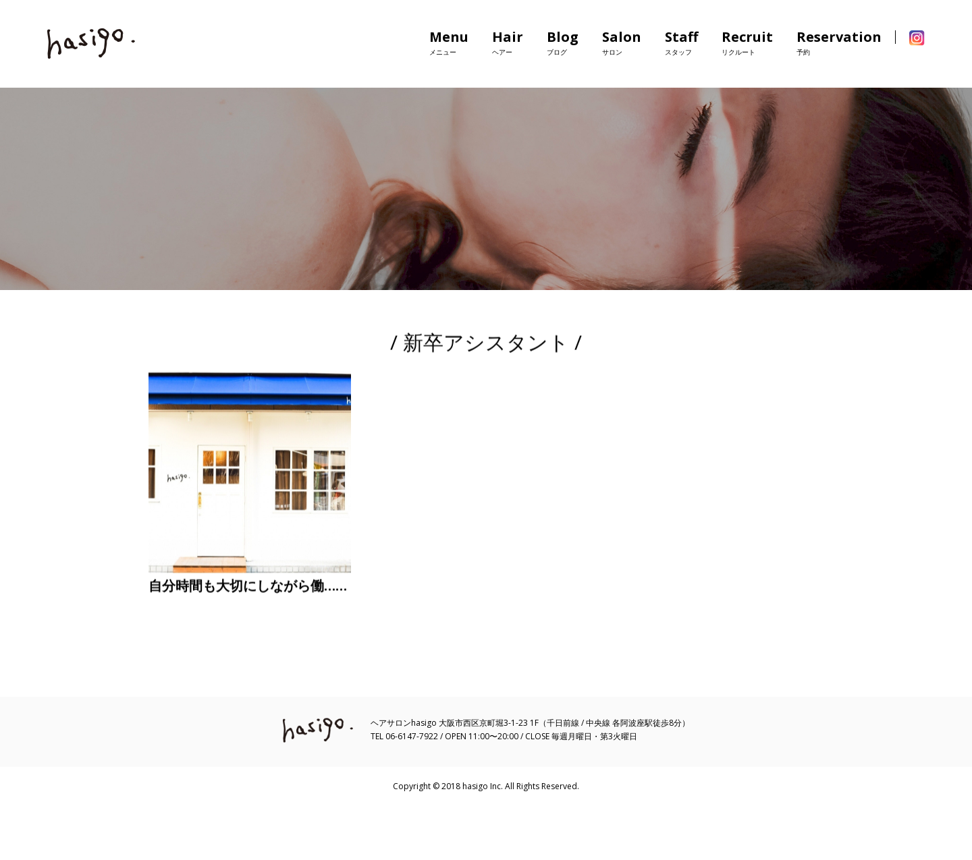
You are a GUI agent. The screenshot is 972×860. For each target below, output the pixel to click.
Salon (621, 42)
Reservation (839, 42)
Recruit (747, 42)
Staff (681, 42)
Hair (507, 42)
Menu (448, 42)
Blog (562, 42)
